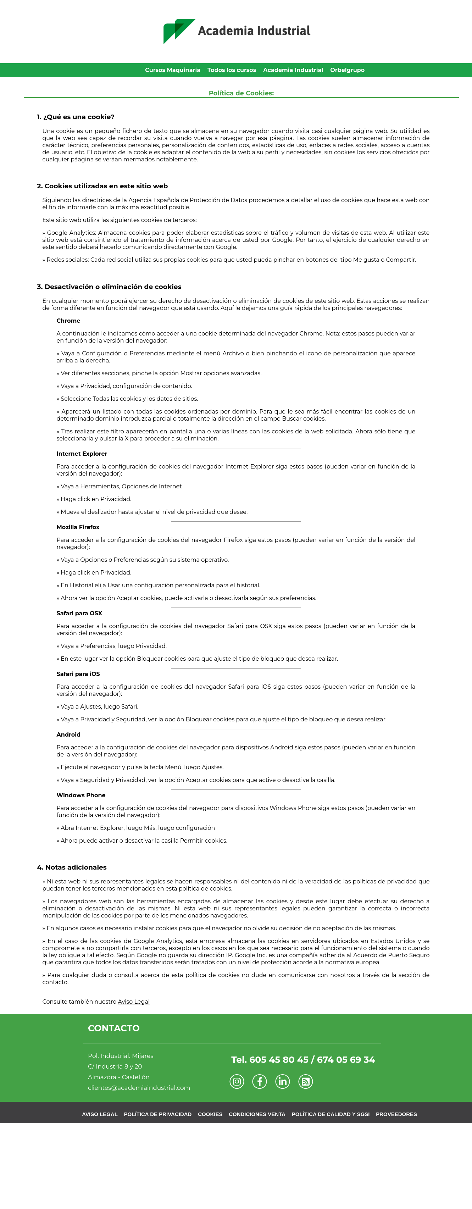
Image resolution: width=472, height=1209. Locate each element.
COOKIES (210, 1114)
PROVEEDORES (396, 1114)
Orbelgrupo (347, 70)
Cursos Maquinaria (172, 70)
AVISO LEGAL (100, 1114)
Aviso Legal (134, 1001)
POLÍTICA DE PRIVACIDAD (158, 1114)
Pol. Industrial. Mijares (121, 1055)
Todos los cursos (231, 70)
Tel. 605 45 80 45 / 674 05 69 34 (303, 1059)
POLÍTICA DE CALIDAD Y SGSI (331, 1114)
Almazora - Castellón (119, 1077)
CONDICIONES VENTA (257, 1114)
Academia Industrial (293, 70)
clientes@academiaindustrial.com (139, 1087)
